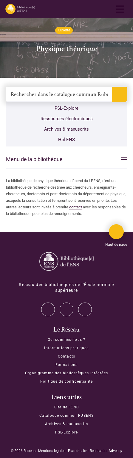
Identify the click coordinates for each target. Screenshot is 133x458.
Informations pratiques (66, 348)
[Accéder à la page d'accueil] (66, 261)
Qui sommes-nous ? (66, 340)
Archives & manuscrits (66, 129)
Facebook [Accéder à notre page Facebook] (85, 309)
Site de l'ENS (66, 407)
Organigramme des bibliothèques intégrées (66, 373)
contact (75, 207)
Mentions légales (51, 451)
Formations (66, 365)
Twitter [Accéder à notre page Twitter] (48, 309)
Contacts (66, 356)
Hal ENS (66, 139)
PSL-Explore (66, 108)
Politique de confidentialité (66, 381)
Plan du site (77, 451)
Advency (115, 451)
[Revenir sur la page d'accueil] (19, 9)
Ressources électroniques (67, 118)
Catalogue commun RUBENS (66, 415)
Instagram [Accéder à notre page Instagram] (66, 309)
